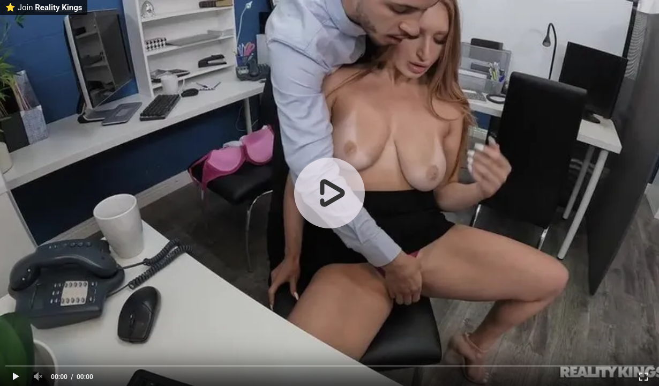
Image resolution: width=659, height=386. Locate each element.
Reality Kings (58, 7)
